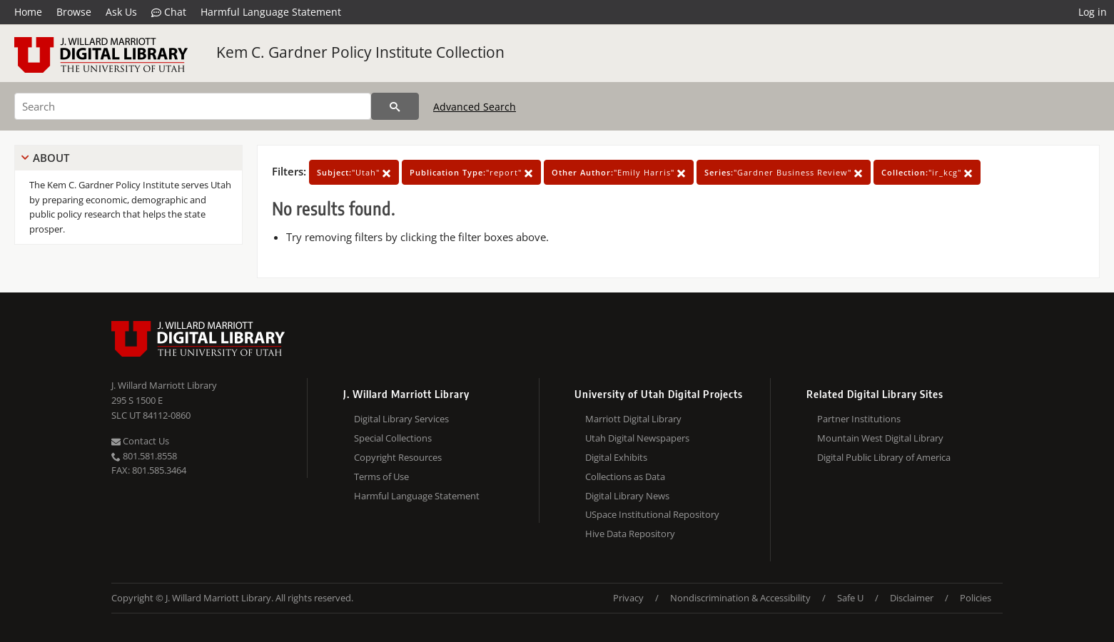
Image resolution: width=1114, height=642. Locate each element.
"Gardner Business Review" (783, 172)
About (51, 158)
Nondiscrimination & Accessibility (740, 597)
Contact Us (140, 440)
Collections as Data (625, 476)
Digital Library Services (401, 418)
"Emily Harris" (619, 172)
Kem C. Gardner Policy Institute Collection (360, 52)
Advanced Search (474, 106)
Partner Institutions (859, 418)
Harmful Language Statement (271, 12)
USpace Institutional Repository (652, 514)
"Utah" (354, 172)
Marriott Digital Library (633, 418)
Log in (1092, 12)
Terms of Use (381, 476)
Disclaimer (911, 597)
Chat (168, 12)
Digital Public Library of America (884, 457)
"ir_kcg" (927, 172)
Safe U (850, 597)
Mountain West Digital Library (880, 438)
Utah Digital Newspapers (637, 438)
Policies (975, 597)
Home (28, 12)
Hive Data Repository (630, 533)
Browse (73, 12)
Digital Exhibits (616, 457)
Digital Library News (627, 495)
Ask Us (121, 12)
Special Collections (393, 438)
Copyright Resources (398, 457)
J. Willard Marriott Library (164, 385)
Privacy (628, 597)
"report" (471, 172)
